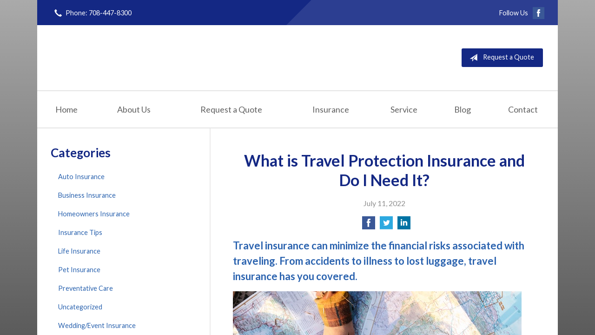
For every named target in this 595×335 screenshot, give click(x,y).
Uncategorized (80, 307)
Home (66, 109)
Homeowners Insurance (94, 214)
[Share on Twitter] (386, 225)
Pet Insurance (79, 270)
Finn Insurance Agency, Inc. (156, 57)
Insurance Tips (80, 232)
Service (403, 109)
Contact (523, 109)
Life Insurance (79, 251)
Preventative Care (85, 288)
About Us (134, 109)
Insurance (330, 109)
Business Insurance (87, 195)
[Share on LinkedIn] (403, 225)
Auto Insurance (81, 177)
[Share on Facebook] (368, 225)
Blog (462, 109)
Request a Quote (500, 57)
